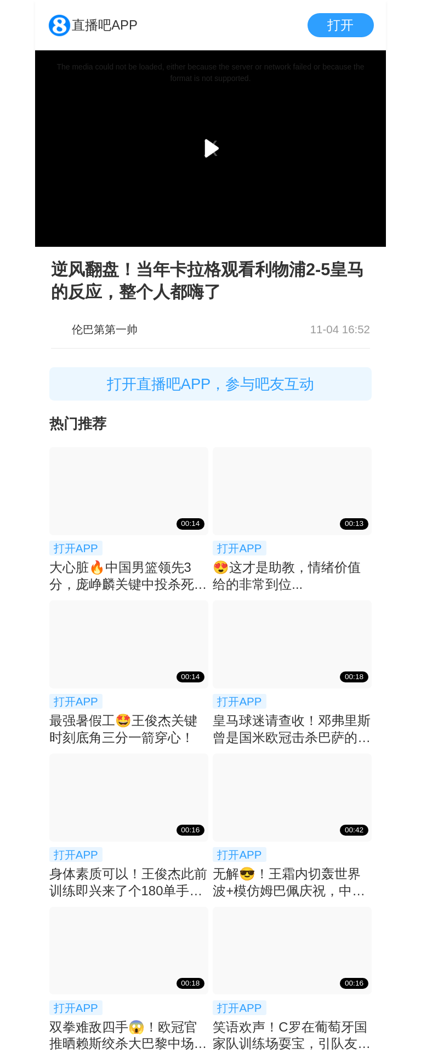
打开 (340, 25)
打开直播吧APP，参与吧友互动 (211, 383)
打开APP (76, 548)
